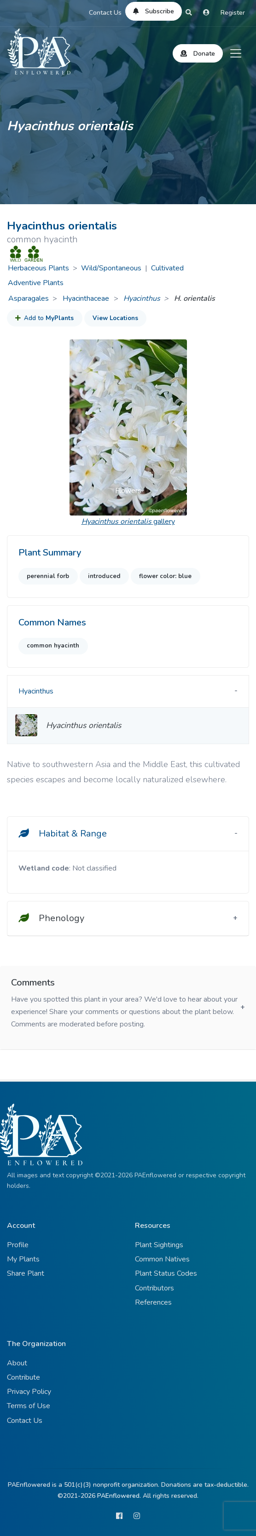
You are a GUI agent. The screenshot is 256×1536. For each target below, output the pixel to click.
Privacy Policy (29, 1392)
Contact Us (105, 12)
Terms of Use (28, 1406)
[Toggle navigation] (236, 53)
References (153, 1302)
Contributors (154, 1288)
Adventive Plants (36, 283)
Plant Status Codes (166, 1273)
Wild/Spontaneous (111, 268)
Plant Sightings (159, 1245)
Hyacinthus (141, 298)
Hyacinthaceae (87, 298)
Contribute (23, 1377)
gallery (128, 521)
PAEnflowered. (119, 1495)
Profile (18, 1245)
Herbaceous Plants (38, 268)
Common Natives (162, 1259)
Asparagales (28, 298)
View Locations (115, 318)
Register (233, 12)
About (17, 1363)
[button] (78, 427)
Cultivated (167, 268)
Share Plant (25, 1273)
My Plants (23, 1259)
